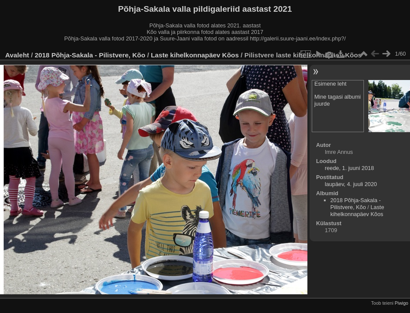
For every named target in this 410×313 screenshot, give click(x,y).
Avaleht (17, 55)
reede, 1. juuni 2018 (349, 168)
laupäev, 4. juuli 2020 (351, 184)
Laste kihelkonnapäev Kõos (195, 55)
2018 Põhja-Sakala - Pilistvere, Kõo (90, 55)
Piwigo (401, 303)
